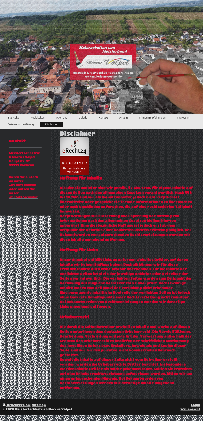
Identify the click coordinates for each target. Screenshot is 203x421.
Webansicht (190, 409)
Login (195, 405)
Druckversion (16, 405)
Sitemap (39, 405)
